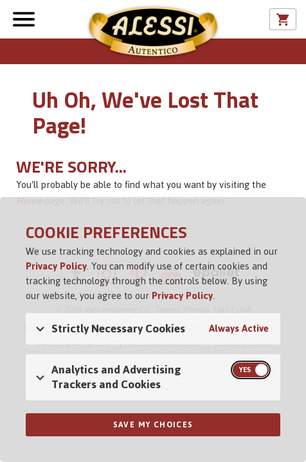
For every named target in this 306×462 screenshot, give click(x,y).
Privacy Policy (56, 266)
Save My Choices (153, 424)
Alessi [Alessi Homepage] (153, 33)
